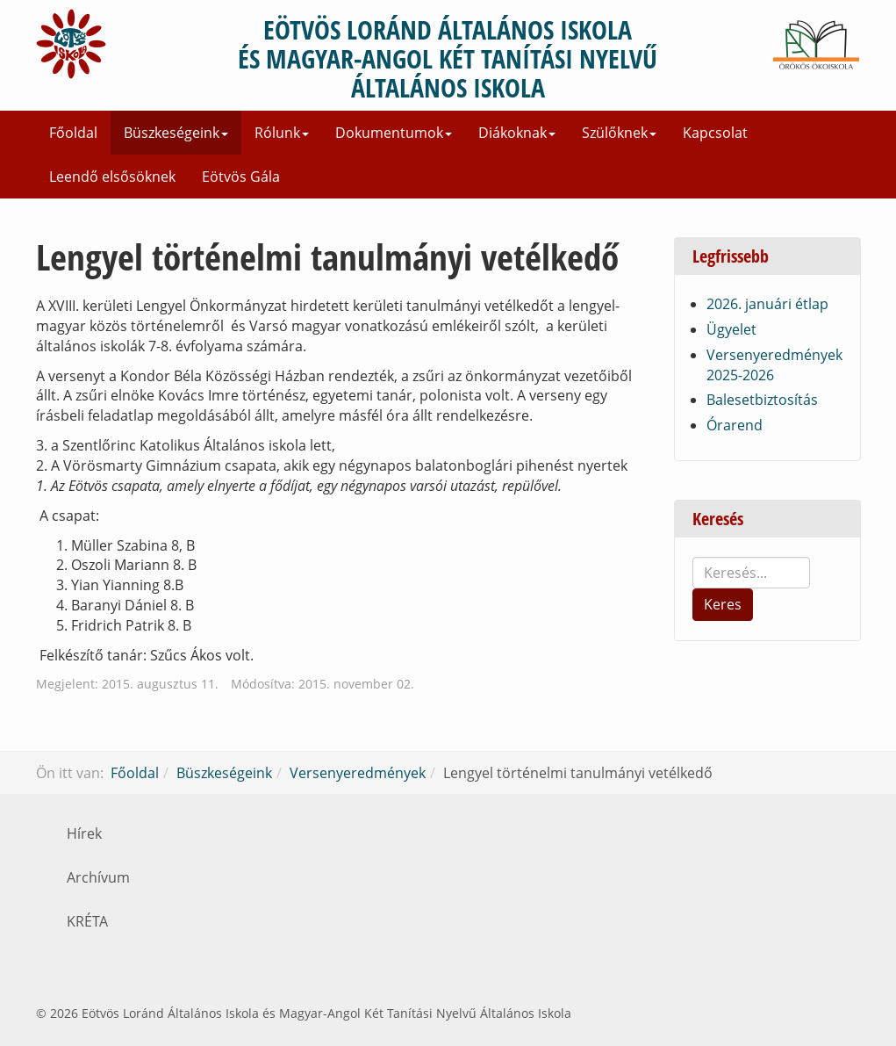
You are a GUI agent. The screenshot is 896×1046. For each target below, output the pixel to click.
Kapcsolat (715, 132)
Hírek (84, 833)
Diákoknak (517, 132)
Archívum (98, 877)
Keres (723, 604)
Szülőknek (619, 132)
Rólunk (281, 132)
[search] (751, 572)
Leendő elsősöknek (112, 176)
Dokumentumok (393, 132)
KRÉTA (87, 921)
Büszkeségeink (176, 132)
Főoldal (73, 132)
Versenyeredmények (358, 773)
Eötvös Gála (241, 176)
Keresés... (692, 557)
